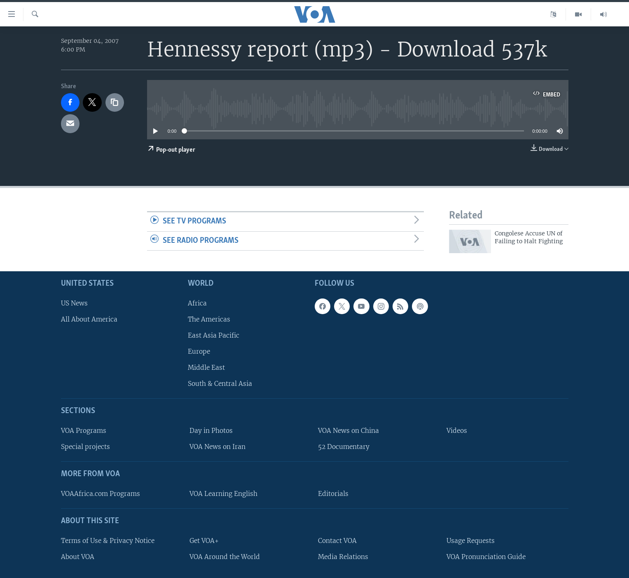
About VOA (77, 557)
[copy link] (114, 102)
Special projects (85, 447)
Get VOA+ (204, 541)
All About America (89, 319)
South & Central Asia (220, 384)
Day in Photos (211, 431)
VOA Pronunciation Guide (486, 557)
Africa (197, 303)
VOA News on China (348, 431)
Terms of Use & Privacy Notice (107, 541)
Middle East (206, 367)
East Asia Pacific (213, 335)
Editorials (333, 494)
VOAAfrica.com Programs (100, 494)
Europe (199, 351)
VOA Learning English (223, 494)
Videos (457, 431)
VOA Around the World (224, 557)
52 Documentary (343, 447)
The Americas (209, 319)
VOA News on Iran (217, 447)
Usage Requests (471, 541)
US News (74, 303)
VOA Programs (83, 431)
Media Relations (343, 557)
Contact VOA (337, 541)
